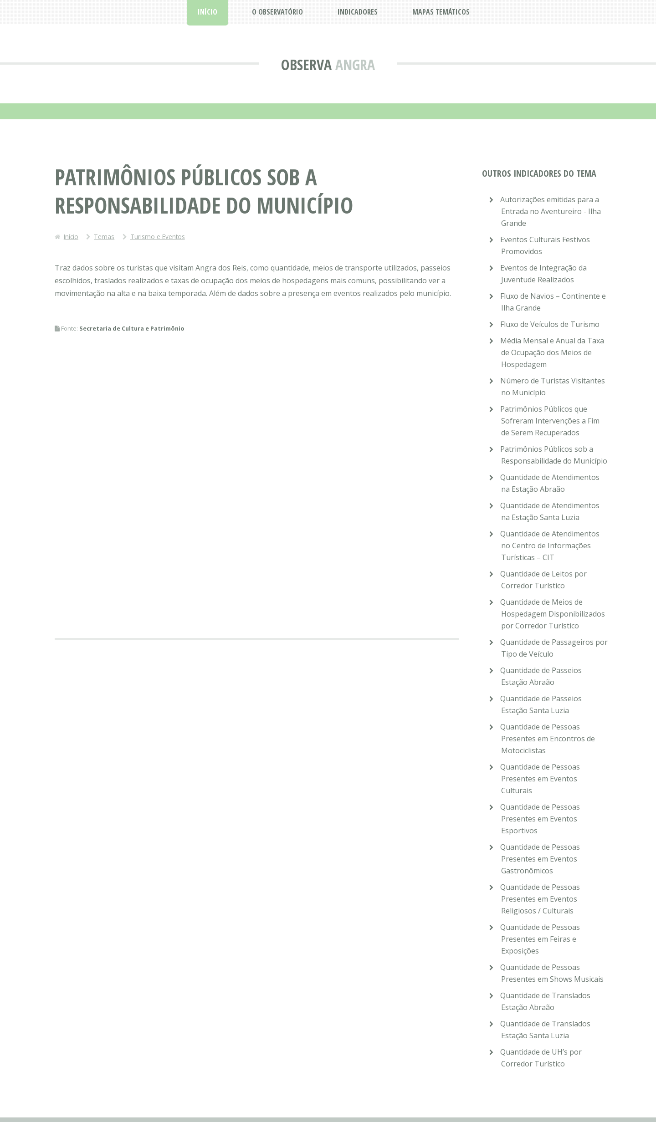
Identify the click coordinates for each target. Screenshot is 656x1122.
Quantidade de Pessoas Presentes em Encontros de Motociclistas (547, 738)
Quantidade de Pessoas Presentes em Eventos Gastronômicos (540, 859)
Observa (306, 64)
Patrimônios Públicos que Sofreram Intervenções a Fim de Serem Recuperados (550, 421)
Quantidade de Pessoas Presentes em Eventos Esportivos (540, 819)
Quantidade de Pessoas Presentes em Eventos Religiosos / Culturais (540, 899)
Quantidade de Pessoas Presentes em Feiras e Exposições (540, 939)
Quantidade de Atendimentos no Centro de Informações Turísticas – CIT (550, 545)
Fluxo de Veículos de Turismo (550, 324)
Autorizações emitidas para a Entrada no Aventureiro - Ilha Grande (550, 211)
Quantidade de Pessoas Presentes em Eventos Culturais (540, 779)
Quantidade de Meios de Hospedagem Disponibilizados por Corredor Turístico (552, 614)
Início (71, 236)
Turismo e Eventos (157, 236)
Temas (104, 236)
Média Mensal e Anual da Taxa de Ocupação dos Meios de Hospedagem (552, 352)
